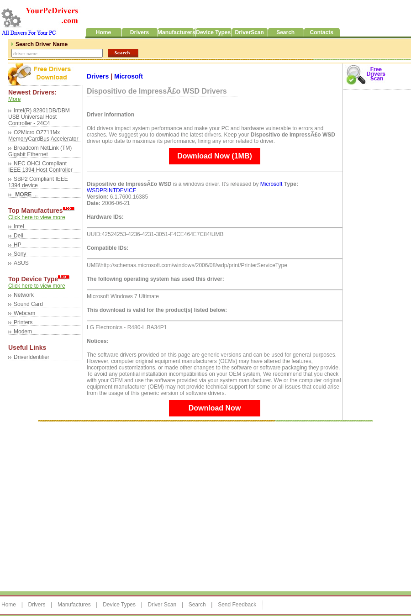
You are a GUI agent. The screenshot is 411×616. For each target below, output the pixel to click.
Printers (23, 322)
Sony (20, 254)
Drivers (99, 76)
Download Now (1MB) (214, 156)
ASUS (21, 263)
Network (24, 295)
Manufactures (74, 604)
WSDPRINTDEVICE (112, 190)
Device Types (119, 604)
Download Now (215, 408)
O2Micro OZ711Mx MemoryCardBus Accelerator (43, 135)
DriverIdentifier (31, 357)
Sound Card (28, 304)
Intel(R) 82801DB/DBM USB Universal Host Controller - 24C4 (39, 116)
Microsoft (128, 76)
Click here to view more (36, 217)
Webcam (24, 313)
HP (17, 245)
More (14, 99)
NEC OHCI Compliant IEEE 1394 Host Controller (40, 166)
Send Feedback (237, 604)
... (26, 194)
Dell (18, 235)
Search (197, 604)
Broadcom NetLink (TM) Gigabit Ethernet (40, 151)
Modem (23, 331)
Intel (19, 226)
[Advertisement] (85, 505)
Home (8, 604)
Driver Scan (162, 604)
